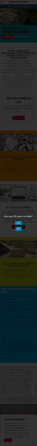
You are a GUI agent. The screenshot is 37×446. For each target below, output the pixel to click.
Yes (18, 223)
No (18, 229)
